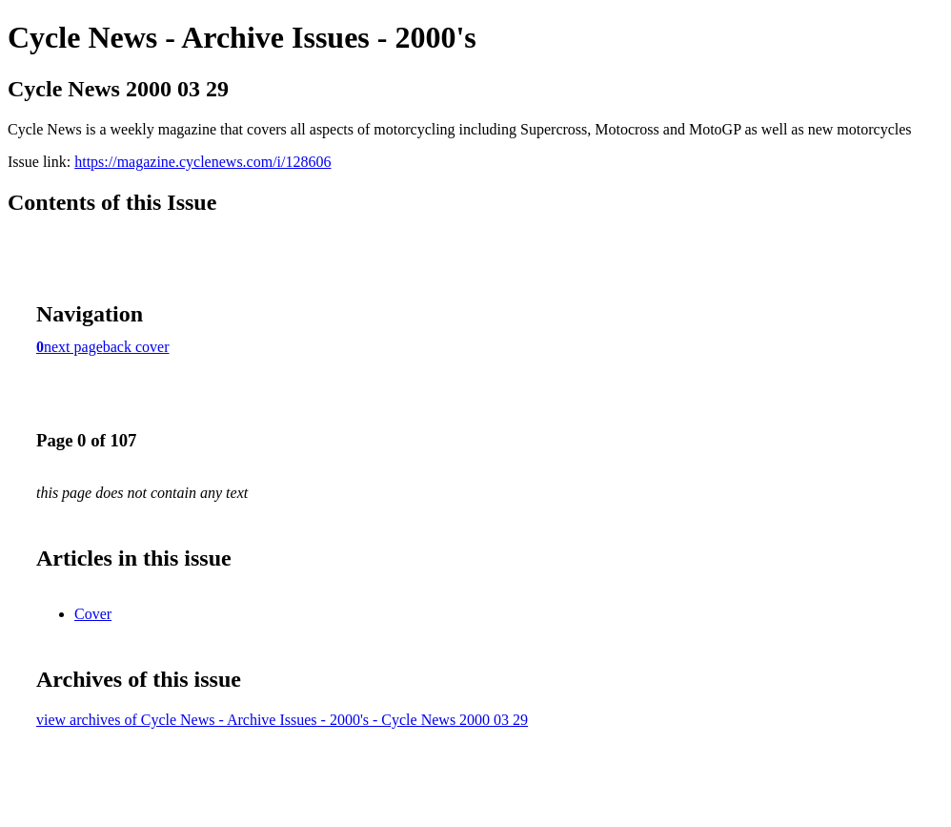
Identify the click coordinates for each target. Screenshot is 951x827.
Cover (92, 614)
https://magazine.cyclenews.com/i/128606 (202, 162)
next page (73, 347)
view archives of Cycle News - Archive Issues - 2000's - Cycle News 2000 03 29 (282, 720)
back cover (136, 347)
